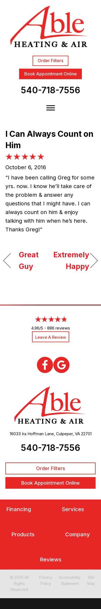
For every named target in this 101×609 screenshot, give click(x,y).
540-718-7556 (50, 90)
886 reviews (58, 328)
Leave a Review (50, 337)
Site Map (91, 580)
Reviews (50, 559)
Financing (18, 509)
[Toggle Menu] (50, 108)
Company (77, 534)
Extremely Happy (71, 260)
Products (22, 534)
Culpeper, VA (68, 433)
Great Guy (29, 260)
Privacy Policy (45, 580)
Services (73, 509)
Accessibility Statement (70, 580)
